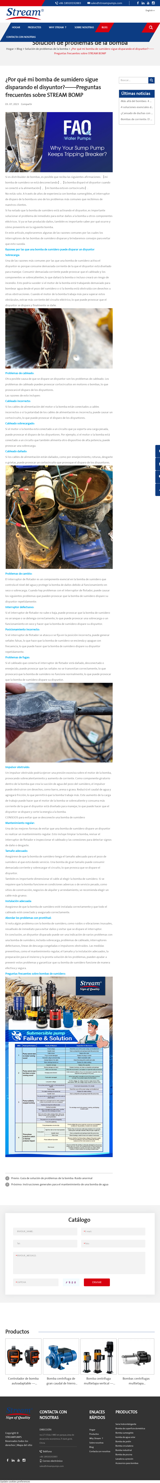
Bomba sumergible (124, 1432)
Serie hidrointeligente (125, 1424)
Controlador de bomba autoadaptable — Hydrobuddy (23, 1383)
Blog (19, 49)
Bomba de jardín (123, 1441)
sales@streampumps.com (106, 3)
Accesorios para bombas (126, 1463)
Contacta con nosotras (99, 1451)
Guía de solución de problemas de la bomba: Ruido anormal (56, 1178)
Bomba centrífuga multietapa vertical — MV (98, 1383)
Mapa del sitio (24, 1444)
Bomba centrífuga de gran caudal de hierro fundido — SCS (61, 1383)
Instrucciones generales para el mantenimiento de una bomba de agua (65, 1184)
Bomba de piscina (123, 1454)
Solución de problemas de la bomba (46, 49)
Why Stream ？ (96, 1438)
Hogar (10, 49)
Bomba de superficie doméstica (130, 1428)
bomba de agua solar (125, 1437)
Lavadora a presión (124, 1458)
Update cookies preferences (15, 1481)
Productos (17, 1331)
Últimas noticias (135, 93)
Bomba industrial (123, 1450)
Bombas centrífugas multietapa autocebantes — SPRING (136, 1383)
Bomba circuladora (124, 1445)
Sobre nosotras (96, 1442)
